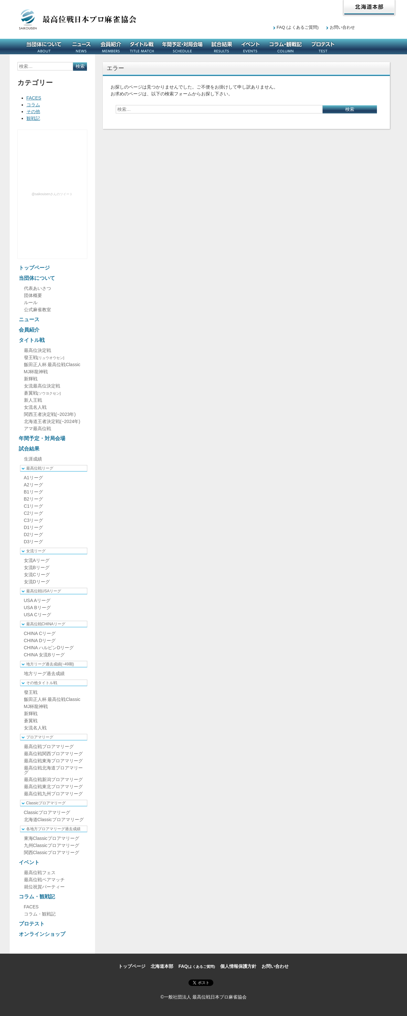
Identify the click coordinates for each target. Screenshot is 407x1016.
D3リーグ (33, 541)
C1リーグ (33, 506)
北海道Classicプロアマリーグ (54, 819)
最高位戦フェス (40, 872)
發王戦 (44, 357)
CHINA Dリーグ (40, 640)
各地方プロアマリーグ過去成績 (53, 829)
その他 (33, 111)
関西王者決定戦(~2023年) (50, 414)
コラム (33, 104)
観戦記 (33, 118)
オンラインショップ (363, 46)
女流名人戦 (35, 407)
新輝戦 (30, 378)
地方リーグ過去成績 (44, 673)
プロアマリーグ (39, 737)
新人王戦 (33, 400)
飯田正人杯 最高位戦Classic (52, 364)
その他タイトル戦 (41, 683)
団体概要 (33, 295)
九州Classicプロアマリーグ (51, 845)
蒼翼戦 (42, 393)
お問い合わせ (342, 27)
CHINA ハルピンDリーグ (49, 647)
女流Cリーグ (37, 574)
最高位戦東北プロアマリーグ (53, 786)
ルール (30, 302)
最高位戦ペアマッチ (44, 879)
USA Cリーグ (37, 614)
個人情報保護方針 (238, 966)
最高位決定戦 (37, 350)
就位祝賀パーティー (44, 886)
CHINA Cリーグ (40, 633)
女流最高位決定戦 (42, 385)
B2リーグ (33, 499)
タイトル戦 (142, 46)
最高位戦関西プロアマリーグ (53, 753)
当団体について (44, 46)
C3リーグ (33, 520)
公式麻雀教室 (37, 309)
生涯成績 (33, 458)
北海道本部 (369, 8)
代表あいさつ (37, 288)
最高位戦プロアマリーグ (49, 746)
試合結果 (221, 46)
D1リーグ (33, 527)
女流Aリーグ (36, 560)
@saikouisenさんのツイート (52, 194)
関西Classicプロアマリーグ (51, 852)
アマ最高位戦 (37, 428)
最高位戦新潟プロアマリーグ (53, 779)
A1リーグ (33, 477)
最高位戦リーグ (39, 468)
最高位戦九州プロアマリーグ (53, 793)
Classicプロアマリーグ (46, 803)
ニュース (81, 46)
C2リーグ (33, 513)
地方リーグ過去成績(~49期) (50, 664)
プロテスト (323, 46)
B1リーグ (33, 491)
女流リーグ (36, 551)
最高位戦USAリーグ (43, 591)
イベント (250, 46)
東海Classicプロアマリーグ (51, 838)
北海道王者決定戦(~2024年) (52, 421)
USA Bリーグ (37, 607)
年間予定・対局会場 (182, 46)
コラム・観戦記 (285, 46)
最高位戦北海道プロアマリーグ (53, 770)
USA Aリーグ (37, 600)
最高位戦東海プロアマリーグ (53, 760)
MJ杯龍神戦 (36, 371)
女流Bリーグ (36, 567)
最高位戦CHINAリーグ (45, 624)
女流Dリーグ (37, 581)
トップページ (34, 267)
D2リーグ (33, 534)
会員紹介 (111, 46)
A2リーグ (33, 484)
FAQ (298, 27)
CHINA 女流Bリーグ (44, 654)
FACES (34, 98)
